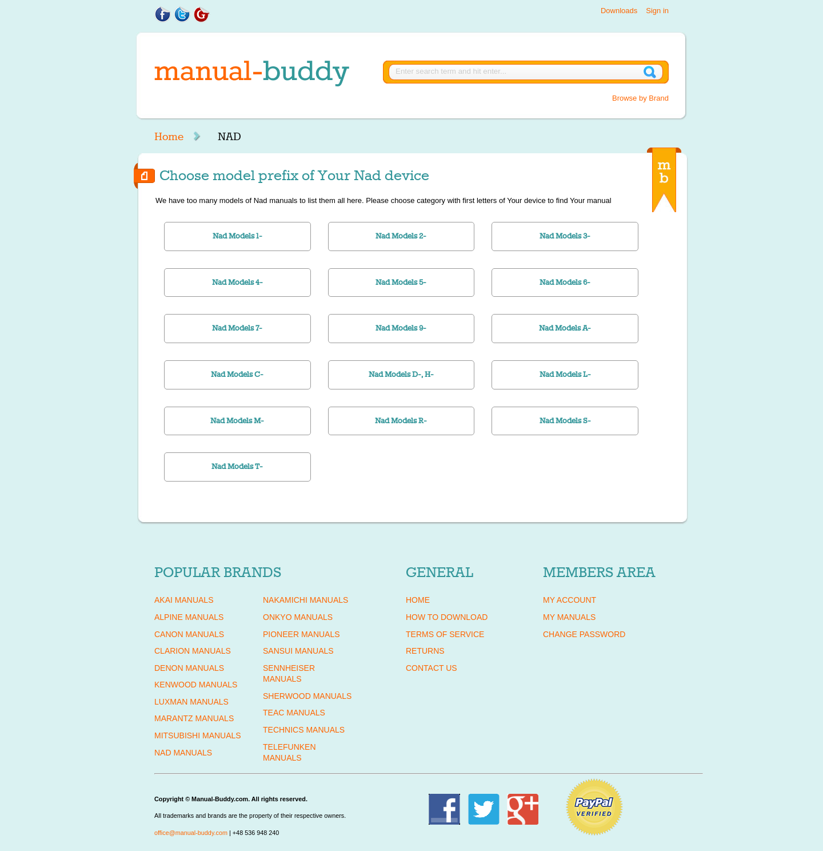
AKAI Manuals (183, 600)
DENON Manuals (189, 668)
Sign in (657, 10)
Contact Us (431, 668)
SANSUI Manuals (298, 650)
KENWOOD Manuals (195, 684)
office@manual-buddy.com (190, 832)
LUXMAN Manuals (191, 701)
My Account (569, 600)
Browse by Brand (640, 98)
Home (168, 136)
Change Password (584, 634)
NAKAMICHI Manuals (305, 600)
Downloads (619, 10)
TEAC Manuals (294, 712)
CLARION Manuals (192, 650)
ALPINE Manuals (188, 617)
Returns (425, 650)
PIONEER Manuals (301, 634)
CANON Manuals (189, 634)
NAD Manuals (183, 752)
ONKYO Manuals (298, 617)
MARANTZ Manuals (194, 718)
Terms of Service (445, 634)
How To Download (447, 617)
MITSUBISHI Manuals (197, 735)
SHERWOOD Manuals (307, 696)
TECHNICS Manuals (304, 729)
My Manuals (569, 617)
